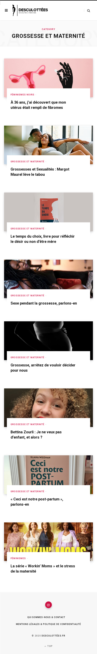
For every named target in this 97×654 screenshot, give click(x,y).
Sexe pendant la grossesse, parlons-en (44, 303)
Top (48, 646)
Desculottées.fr (53, 635)
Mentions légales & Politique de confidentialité (48, 624)
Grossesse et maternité (27, 161)
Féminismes (18, 558)
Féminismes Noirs (22, 94)
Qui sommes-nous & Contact (46, 617)
